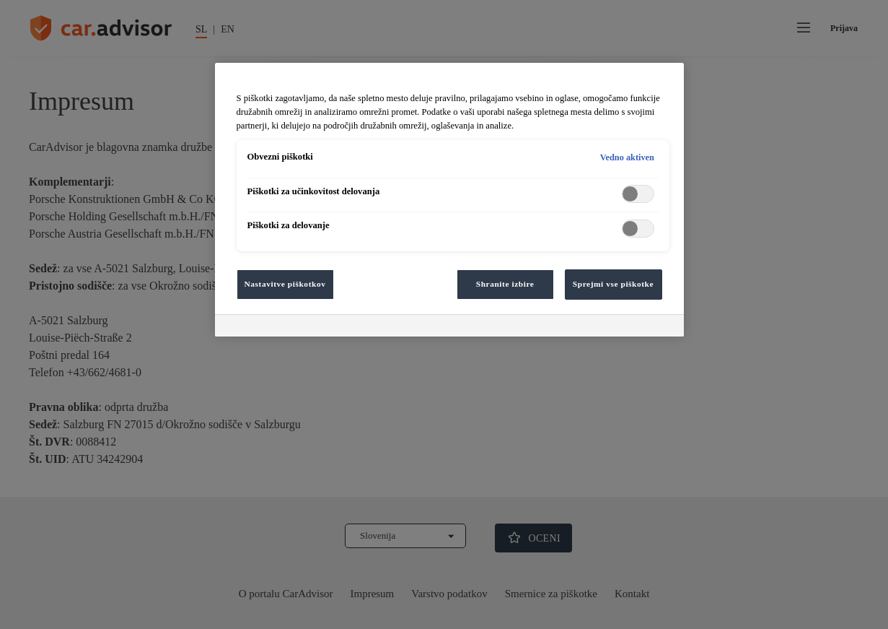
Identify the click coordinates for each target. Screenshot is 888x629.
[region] (449, 200)
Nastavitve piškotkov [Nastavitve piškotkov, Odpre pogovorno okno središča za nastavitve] (285, 283)
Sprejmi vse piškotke (613, 283)
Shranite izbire (505, 283)
